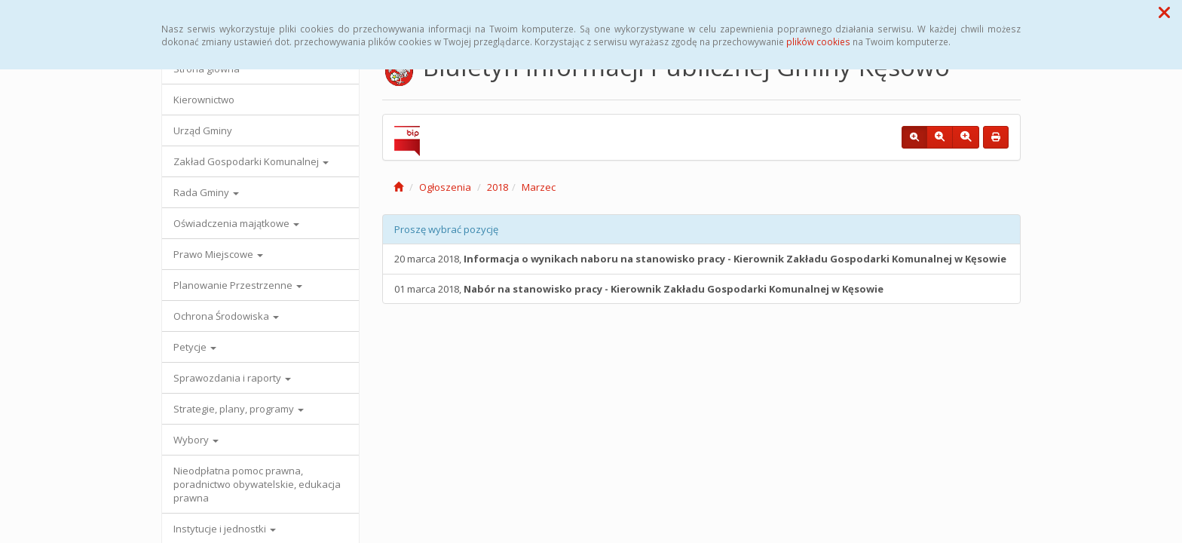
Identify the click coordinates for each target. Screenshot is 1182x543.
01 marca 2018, (638, 289)
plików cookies (818, 41)
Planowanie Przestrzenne (237, 285)
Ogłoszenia (445, 187)
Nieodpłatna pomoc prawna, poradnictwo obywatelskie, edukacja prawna (257, 484)
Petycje (194, 347)
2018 (497, 187)
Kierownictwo (203, 99)
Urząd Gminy (202, 130)
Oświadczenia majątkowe (236, 223)
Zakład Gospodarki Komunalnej (251, 161)
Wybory (196, 439)
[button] (1164, 12)
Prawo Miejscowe (218, 254)
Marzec (539, 187)
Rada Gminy (206, 192)
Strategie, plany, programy (238, 409)
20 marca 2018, (700, 258)
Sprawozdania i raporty (232, 378)
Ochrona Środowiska (226, 316)
